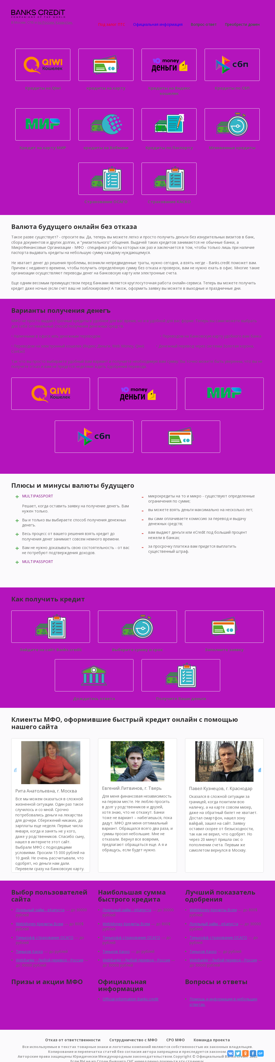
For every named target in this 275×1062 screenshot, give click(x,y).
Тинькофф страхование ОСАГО (44, 937)
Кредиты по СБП (232, 70)
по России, (46, 22)
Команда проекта (212, 1039)
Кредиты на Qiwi (42, 70)
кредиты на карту (105, 70)
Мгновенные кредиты (232, 129)
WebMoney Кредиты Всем (39, 923)
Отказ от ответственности (72, 1039)
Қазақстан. (64, 22)
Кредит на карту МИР (42, 129)
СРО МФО (175, 1039)
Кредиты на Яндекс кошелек (169, 72)
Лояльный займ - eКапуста (40, 909)
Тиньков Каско (29, 951)
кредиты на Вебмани (105, 129)
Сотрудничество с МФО (133, 1039)
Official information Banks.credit (130, 999)
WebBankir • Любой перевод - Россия (49, 960)
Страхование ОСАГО (105, 183)
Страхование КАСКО (169, 183)
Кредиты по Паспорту (169, 129)
